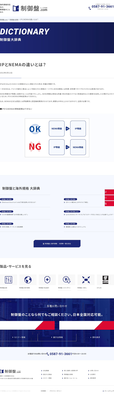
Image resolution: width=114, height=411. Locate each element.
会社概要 (45, 376)
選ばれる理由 (46, 380)
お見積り (92, 380)
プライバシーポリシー (56, 400)
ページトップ (108, 400)
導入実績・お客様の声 (70, 376)
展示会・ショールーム (69, 384)
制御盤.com (4, 17)
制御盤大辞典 (14, 17)
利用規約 (43, 400)
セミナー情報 (46, 384)
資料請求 (92, 384)
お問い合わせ (93, 376)
